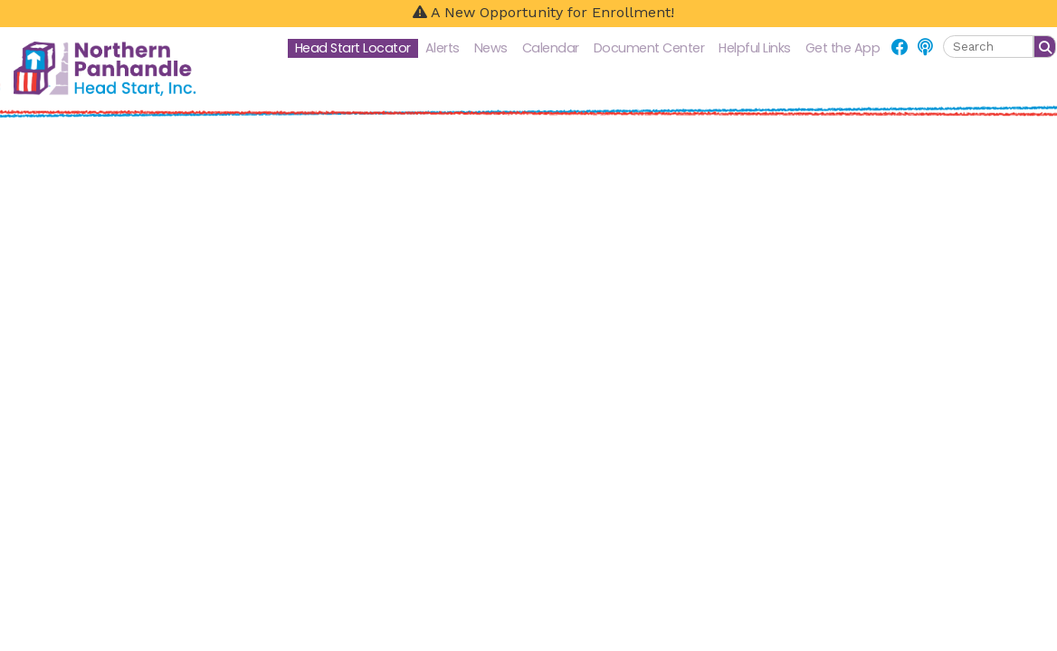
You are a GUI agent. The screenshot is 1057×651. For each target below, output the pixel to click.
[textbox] (988, 46)
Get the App (843, 48)
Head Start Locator (353, 48)
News (491, 48)
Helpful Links (755, 48)
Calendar (550, 48)
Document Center (649, 48)
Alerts (442, 48)
